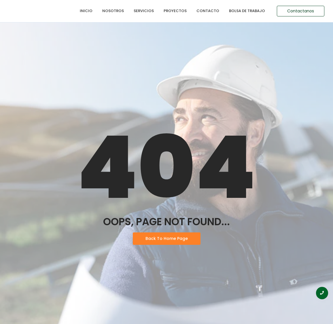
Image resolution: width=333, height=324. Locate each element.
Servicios (144, 11)
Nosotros (113, 11)
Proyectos (175, 11)
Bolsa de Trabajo (247, 11)
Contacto (207, 11)
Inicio (86, 11)
